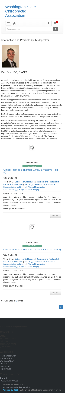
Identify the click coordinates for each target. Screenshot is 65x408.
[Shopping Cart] (56, 23)
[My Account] (48, 23)
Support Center (9, 387)
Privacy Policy (5, 366)
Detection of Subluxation (25, 182)
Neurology (29, 184)
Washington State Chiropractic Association (20, 11)
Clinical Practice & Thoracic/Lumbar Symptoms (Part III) (30, 171)
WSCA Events (5, 364)
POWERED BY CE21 (9, 381)
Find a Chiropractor (8, 356)
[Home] (14, 23)
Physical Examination (36, 187)
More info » (56, 216)
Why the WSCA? (7, 361)
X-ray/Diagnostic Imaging (29, 190)
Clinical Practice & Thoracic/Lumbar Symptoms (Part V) (32, 249)
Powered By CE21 (11, 390)
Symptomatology (10, 190)
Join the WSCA (6, 358)
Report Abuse (5, 369)
